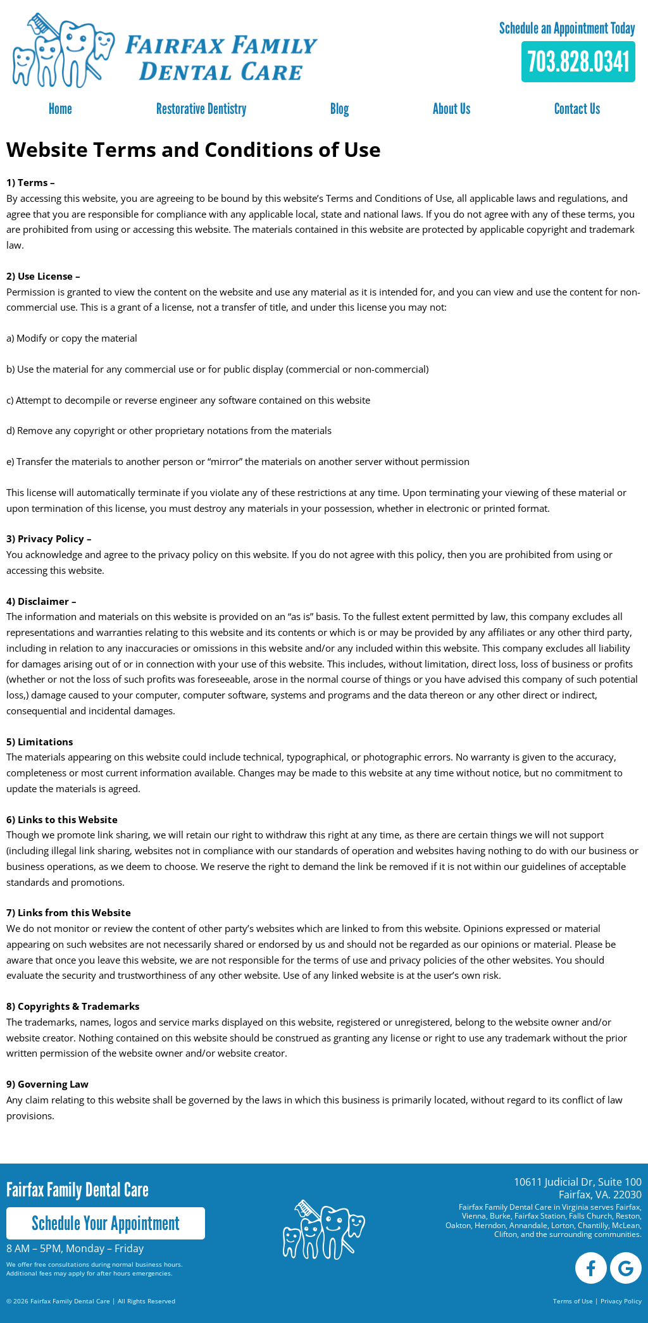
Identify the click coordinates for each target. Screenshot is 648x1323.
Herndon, (491, 1225)
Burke (500, 1215)
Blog (339, 108)
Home (60, 108)
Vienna (474, 1215)
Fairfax (628, 1207)
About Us (451, 108)
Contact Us (577, 108)
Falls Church (590, 1215)
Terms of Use (573, 1300)
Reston (628, 1215)
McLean (626, 1225)
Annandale (528, 1225)
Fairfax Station (539, 1215)
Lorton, (563, 1225)
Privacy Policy (621, 1300)
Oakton (458, 1225)
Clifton (505, 1234)
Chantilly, (595, 1225)
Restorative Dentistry (201, 108)
